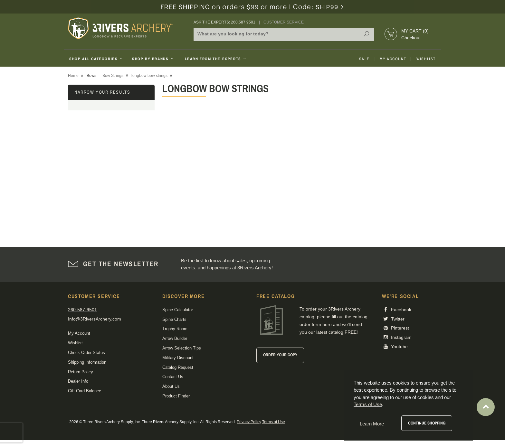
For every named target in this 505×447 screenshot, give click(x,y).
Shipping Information (87, 362)
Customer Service (283, 22)
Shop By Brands (153, 58)
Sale (364, 58)
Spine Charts (174, 319)
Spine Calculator (177, 309)
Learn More (372, 423)
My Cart (415, 30)
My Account (393, 58)
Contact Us (172, 376)
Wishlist (426, 58)
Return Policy (80, 371)
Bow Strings (112, 75)
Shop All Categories (96, 58)
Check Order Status (86, 352)
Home (73, 75)
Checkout (411, 37)
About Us (171, 386)
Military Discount (178, 357)
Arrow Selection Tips (181, 348)
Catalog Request (177, 367)
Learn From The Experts (216, 58)
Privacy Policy (249, 422)
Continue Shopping (426, 423)
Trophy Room (174, 328)
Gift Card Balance (84, 390)
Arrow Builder (174, 338)
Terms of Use (273, 422)
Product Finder (176, 396)
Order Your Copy (280, 355)
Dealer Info (78, 381)
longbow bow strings (149, 75)
